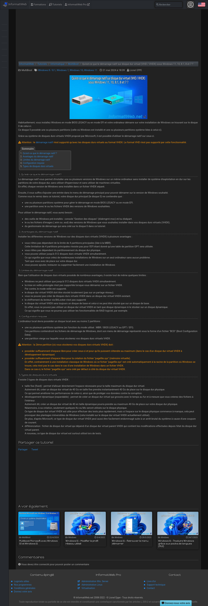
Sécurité (4, 52)
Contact (151, 588)
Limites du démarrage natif (36, 159)
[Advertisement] (108, 35)
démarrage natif (44, 142)
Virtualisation (4, 58)
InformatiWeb (15, 4)
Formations (38, 4)
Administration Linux (92, 584)
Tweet (34, 449)
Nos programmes (23, 584)
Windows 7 (63, 70)
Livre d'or (151, 581)
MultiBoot (4, 39)
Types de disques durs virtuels (38, 166)
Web (4, 64)
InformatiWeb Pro (77, 4)
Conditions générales (24, 588)
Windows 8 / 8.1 (47, 70)
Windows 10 (76, 70)
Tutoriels (55, 4)
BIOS (4, 27)
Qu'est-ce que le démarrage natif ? (40, 153)
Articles (4, 21)
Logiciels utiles (21, 581)
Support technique (156, 584)
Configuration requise (33, 163)
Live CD (4, 33)
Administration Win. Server (95, 581)
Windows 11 (90, 70)
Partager (23, 449)
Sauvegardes (4, 45)
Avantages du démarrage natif (38, 156)
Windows (4, 70)
